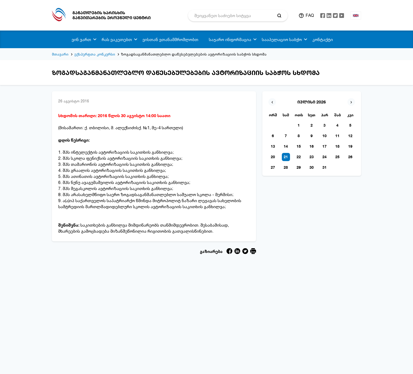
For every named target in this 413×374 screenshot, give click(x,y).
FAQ (310, 15)
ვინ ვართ (81, 39)
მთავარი (60, 54)
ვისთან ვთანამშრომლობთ (170, 39)
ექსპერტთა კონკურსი (94, 54)
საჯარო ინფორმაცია (230, 39)
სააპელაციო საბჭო (282, 39)
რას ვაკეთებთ (117, 39)
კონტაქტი (322, 39)
